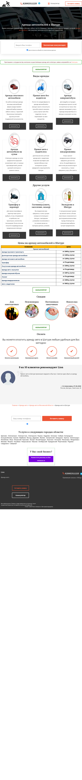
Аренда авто (23, 405)
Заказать (14, 126)
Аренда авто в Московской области (41, 405)
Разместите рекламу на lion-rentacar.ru (41, 459)
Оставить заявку (73, 4)
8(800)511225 (30, 3)
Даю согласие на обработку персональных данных (41, 50)
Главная (15, 405)
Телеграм (74, 62)
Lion (2, 472)
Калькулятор (53, 3)
